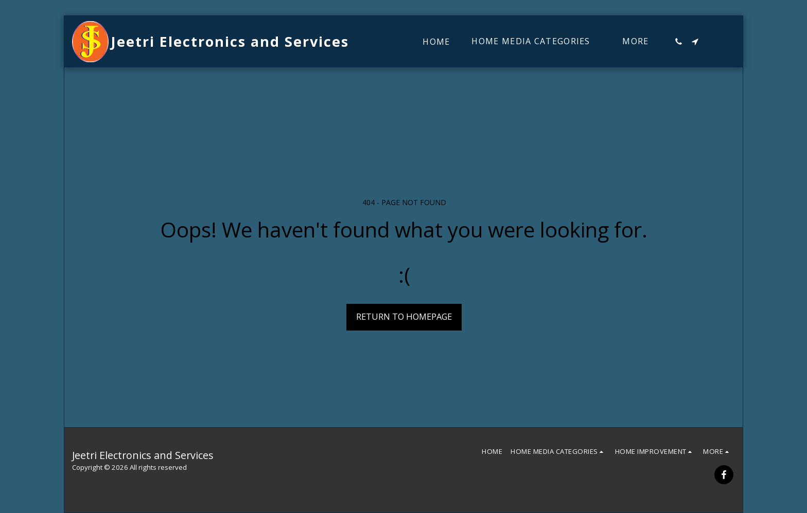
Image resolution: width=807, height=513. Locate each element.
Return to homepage (404, 316)
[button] (678, 42)
